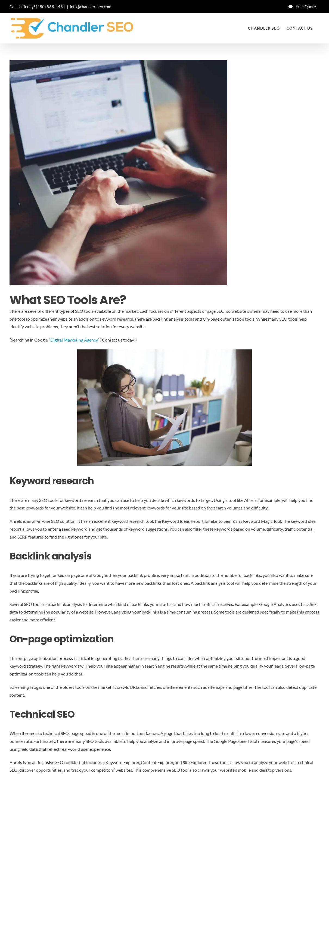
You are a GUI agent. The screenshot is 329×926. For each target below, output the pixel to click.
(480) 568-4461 (50, 6)
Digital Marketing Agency (74, 339)
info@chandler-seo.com (90, 6)
